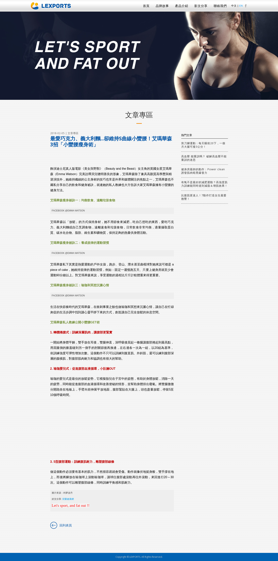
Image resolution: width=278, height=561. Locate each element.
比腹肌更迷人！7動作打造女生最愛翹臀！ (203, 197)
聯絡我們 (220, 6)
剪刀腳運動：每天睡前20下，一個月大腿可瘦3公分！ (203, 144)
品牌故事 (162, 6)
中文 (234, 5)
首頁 (146, 6)
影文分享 (200, 6)
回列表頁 (66, 525)
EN (241, 5)
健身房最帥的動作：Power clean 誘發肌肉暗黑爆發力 (203, 171)
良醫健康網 (68, 499)
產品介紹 (181, 6)
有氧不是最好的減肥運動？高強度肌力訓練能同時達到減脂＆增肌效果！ (204, 183)
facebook (245, 5)
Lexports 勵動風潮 (51, 5)
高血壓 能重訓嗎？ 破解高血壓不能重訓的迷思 (204, 158)
